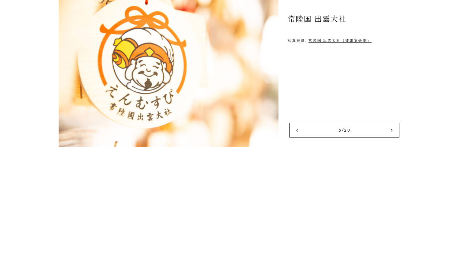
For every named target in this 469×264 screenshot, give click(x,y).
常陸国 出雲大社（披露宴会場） (340, 40)
